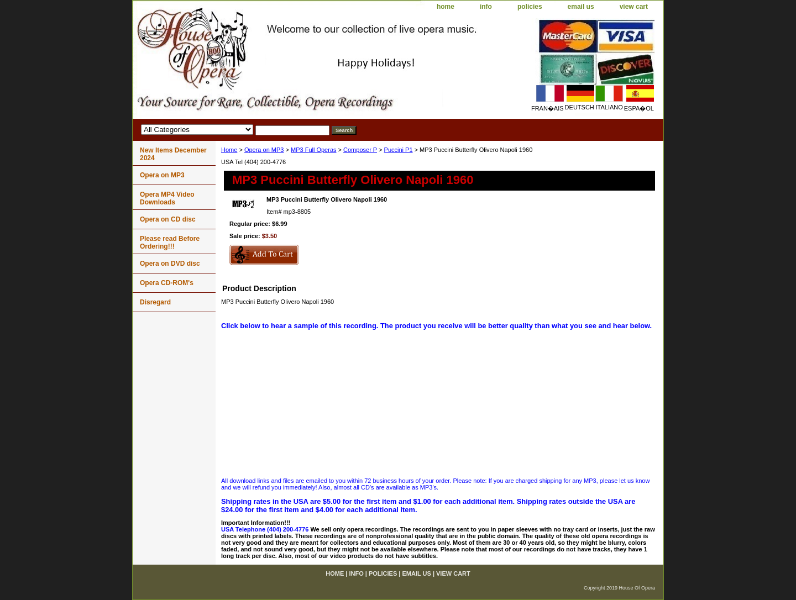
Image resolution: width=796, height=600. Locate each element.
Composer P (360, 149)
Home (229, 149)
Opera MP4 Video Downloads (167, 198)
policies (529, 6)
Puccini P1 (398, 149)
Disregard (155, 302)
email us (581, 6)
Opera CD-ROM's (166, 283)
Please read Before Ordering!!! (170, 242)
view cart (634, 6)
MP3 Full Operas (314, 149)
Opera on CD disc (168, 219)
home (445, 6)
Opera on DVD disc (170, 263)
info (486, 6)
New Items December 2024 (173, 154)
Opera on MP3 (264, 149)
